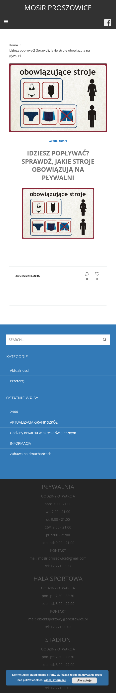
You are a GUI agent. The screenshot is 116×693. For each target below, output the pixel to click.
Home (13, 45)
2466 (14, 411)
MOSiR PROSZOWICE (58, 7)
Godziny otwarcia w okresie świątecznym (43, 432)
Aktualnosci (58, 141)
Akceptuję (84, 680)
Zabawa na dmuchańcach (30, 453)
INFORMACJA (20, 443)
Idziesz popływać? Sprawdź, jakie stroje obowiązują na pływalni (58, 165)
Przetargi (17, 381)
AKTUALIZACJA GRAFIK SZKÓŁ (34, 422)
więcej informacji (55, 679)
